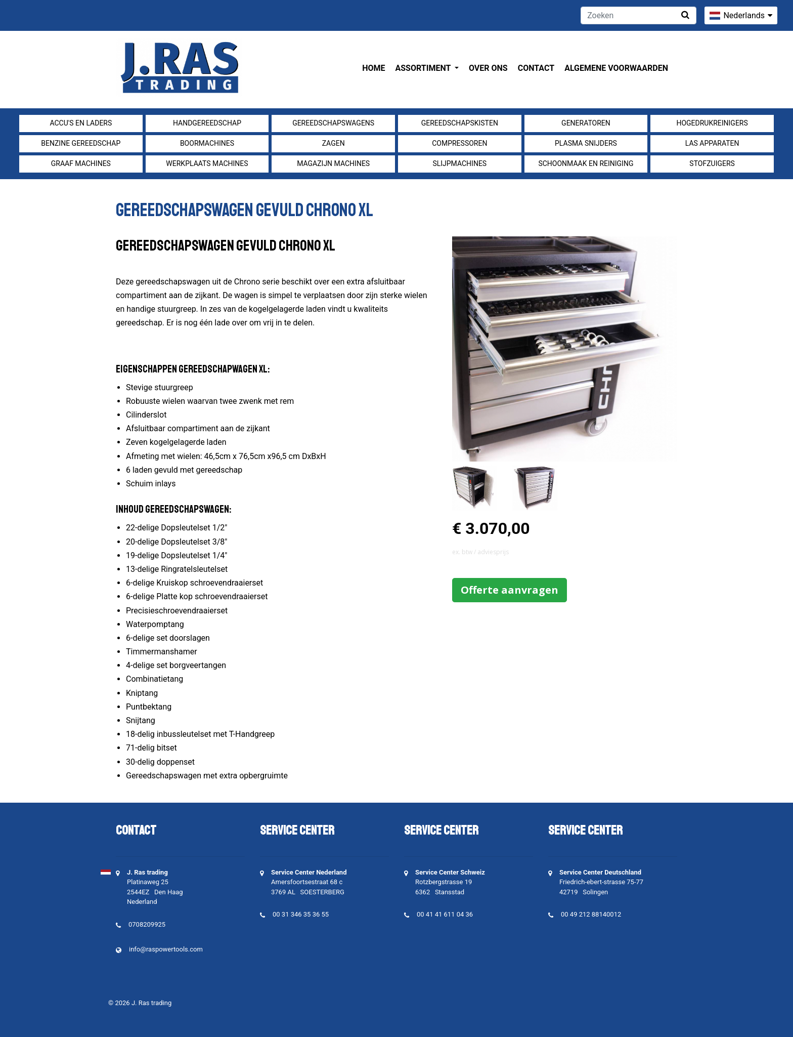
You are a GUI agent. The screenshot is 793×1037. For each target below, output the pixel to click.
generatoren (585, 123)
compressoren (459, 143)
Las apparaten (712, 143)
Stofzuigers (712, 163)
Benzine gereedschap (80, 143)
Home (373, 68)
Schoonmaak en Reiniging (585, 163)
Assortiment (424, 68)
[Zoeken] (638, 15)
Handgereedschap (207, 123)
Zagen (333, 143)
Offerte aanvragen (509, 590)
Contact (536, 68)
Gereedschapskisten (459, 123)
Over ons (488, 68)
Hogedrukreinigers (711, 123)
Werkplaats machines (207, 163)
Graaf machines (81, 163)
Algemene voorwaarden (616, 68)
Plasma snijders (586, 143)
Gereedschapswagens (333, 123)
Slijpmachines (459, 163)
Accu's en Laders (81, 123)
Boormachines (207, 143)
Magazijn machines (333, 163)
